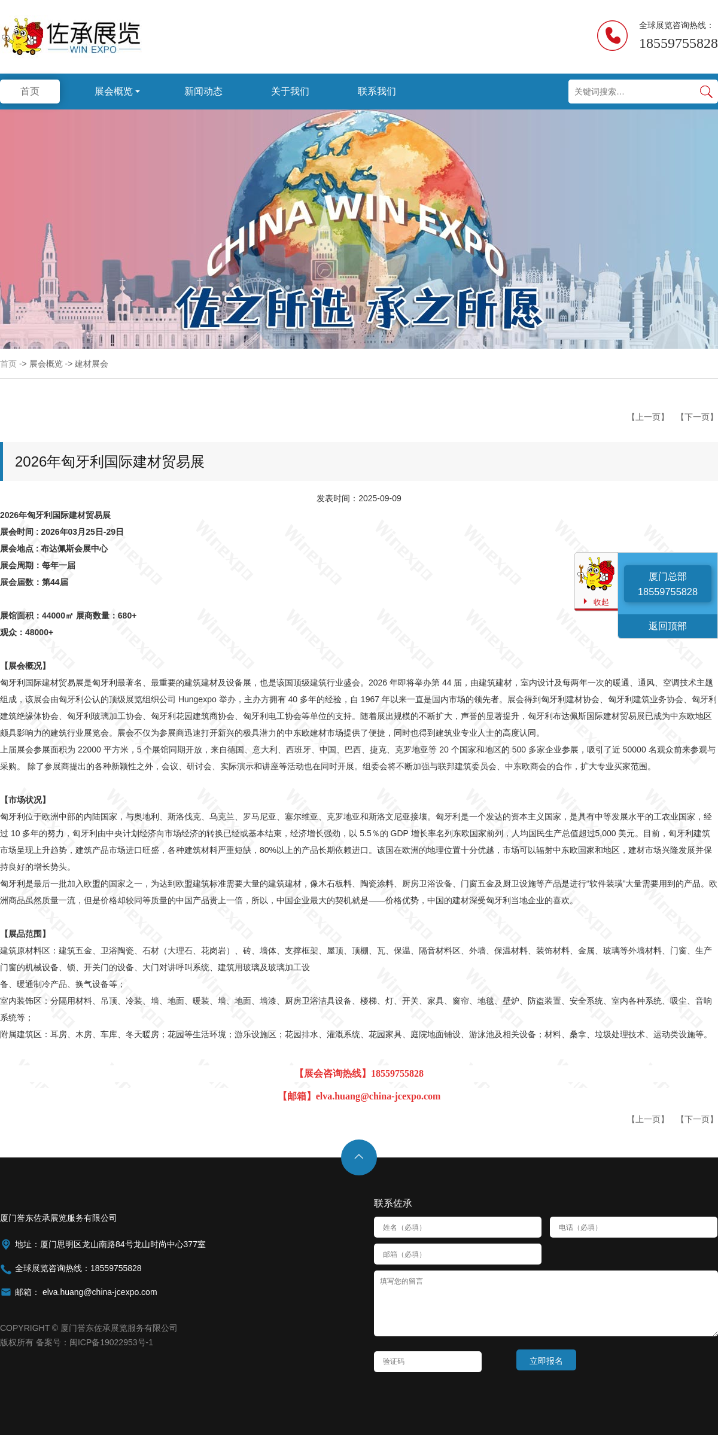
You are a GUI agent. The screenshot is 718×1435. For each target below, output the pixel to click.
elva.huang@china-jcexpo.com (98, 1292)
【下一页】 (697, 417)
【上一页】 (648, 417)
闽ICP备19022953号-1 (111, 1342)
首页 (8, 363)
